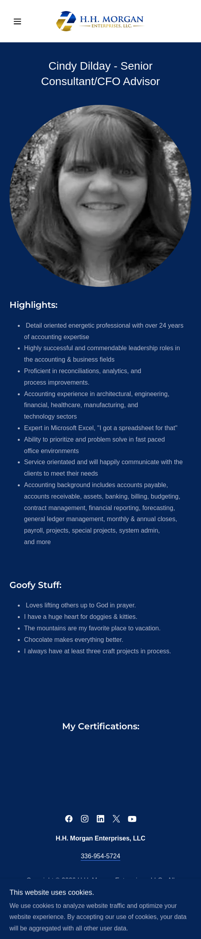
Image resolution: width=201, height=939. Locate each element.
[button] (23, 21)
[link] (100, 21)
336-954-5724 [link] (100, 856)
